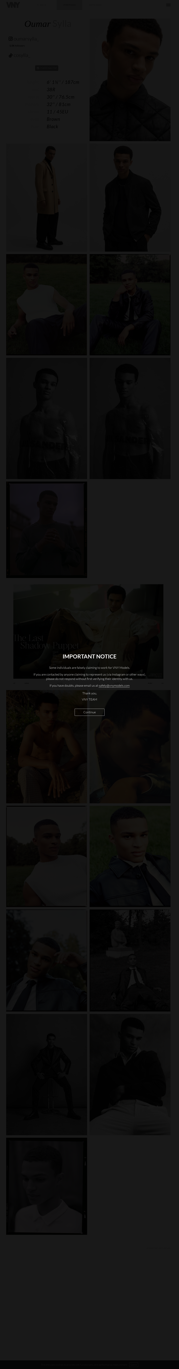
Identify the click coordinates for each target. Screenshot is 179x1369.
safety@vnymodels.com (114, 685)
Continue (89, 712)
